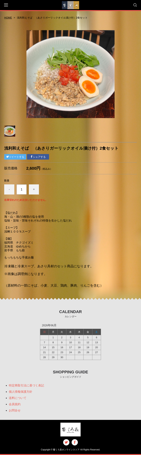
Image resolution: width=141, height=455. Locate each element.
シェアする (38, 156)
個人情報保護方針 (20, 391)
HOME (8, 17)
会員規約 (15, 404)
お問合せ (15, 410)
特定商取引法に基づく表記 (26, 385)
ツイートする (15, 156)
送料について (17, 397)
